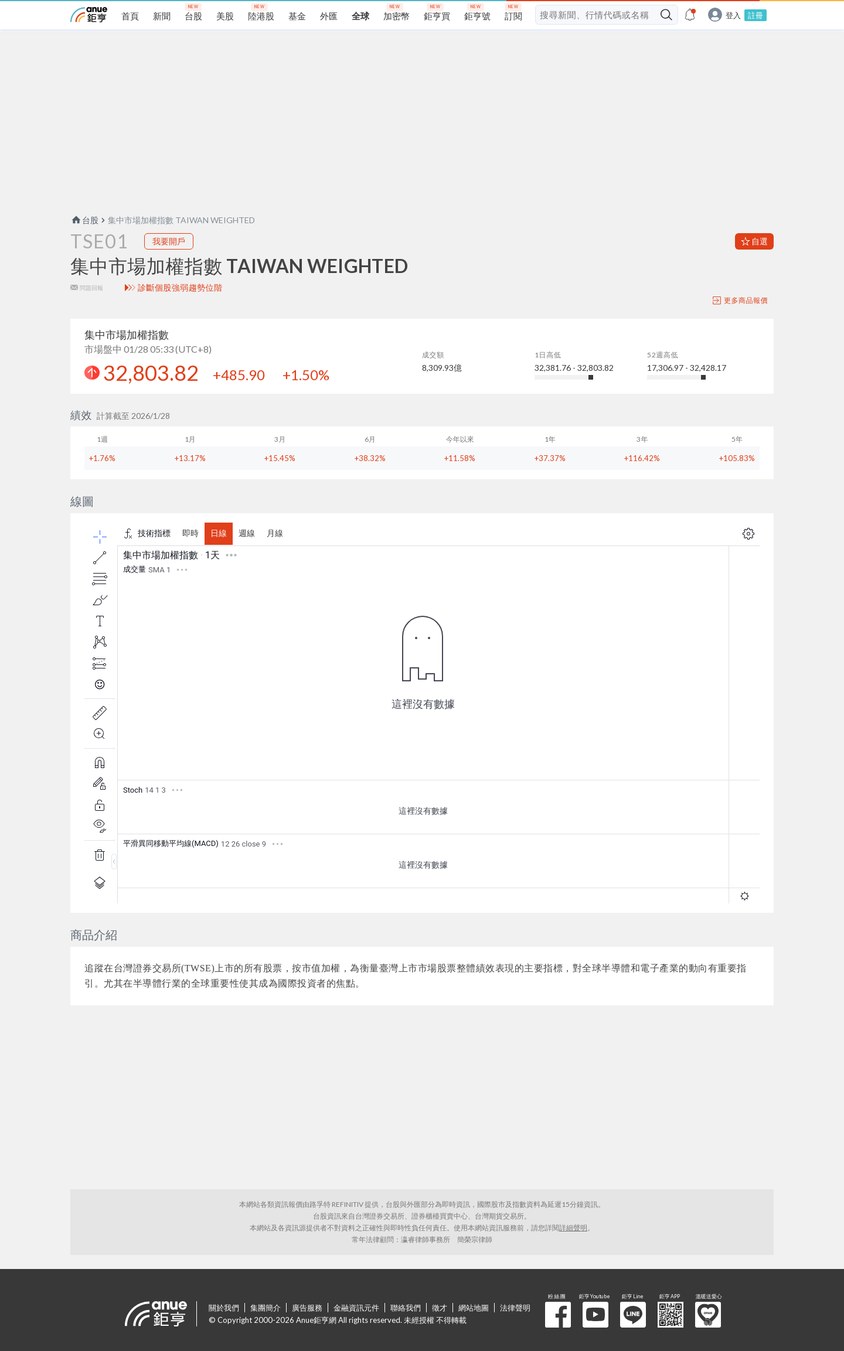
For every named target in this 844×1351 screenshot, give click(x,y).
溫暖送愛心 (708, 1315)
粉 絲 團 (558, 1315)
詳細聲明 (573, 1227)
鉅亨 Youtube (595, 1315)
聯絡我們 (405, 1307)
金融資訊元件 (356, 1307)
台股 (84, 220)
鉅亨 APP (670, 1315)
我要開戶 (168, 241)
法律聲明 (515, 1307)
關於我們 (224, 1307)
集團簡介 (265, 1307)
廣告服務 (307, 1307)
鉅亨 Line (633, 1315)
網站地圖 (473, 1307)
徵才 (439, 1307)
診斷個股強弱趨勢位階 (180, 288)
